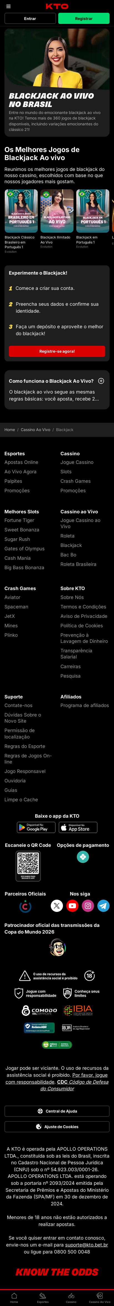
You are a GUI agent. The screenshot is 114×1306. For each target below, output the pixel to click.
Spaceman (16, 607)
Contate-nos (18, 705)
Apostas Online (21, 462)
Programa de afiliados (84, 705)
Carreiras (70, 666)
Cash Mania (17, 558)
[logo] (57, 7)
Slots (66, 471)
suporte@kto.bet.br (86, 1245)
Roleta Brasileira (78, 564)
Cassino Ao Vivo (35, 429)
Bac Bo (68, 555)
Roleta (67, 536)
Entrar (30, 18)
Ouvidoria (15, 780)
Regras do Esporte (24, 746)
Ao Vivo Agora (20, 471)
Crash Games (75, 481)
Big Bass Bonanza (24, 567)
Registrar (84, 18)
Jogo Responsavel (24, 771)
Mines (11, 625)
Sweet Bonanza (21, 530)
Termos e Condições (83, 607)
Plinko (11, 635)
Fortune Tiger (19, 520)
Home (9, 429)
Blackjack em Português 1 (87, 239)
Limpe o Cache (21, 799)
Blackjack (71, 545)
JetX (9, 616)
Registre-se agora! (57, 351)
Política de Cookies (81, 625)
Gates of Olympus (24, 548)
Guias (10, 790)
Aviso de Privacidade (83, 616)
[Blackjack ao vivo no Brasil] (57, 83)
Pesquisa (70, 676)
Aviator (12, 597)
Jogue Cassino (76, 462)
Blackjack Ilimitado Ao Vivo (55, 239)
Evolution (11, 251)
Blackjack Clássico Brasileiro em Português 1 (19, 242)
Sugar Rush (17, 539)
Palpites (13, 481)
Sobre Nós (72, 597)
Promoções (17, 490)
